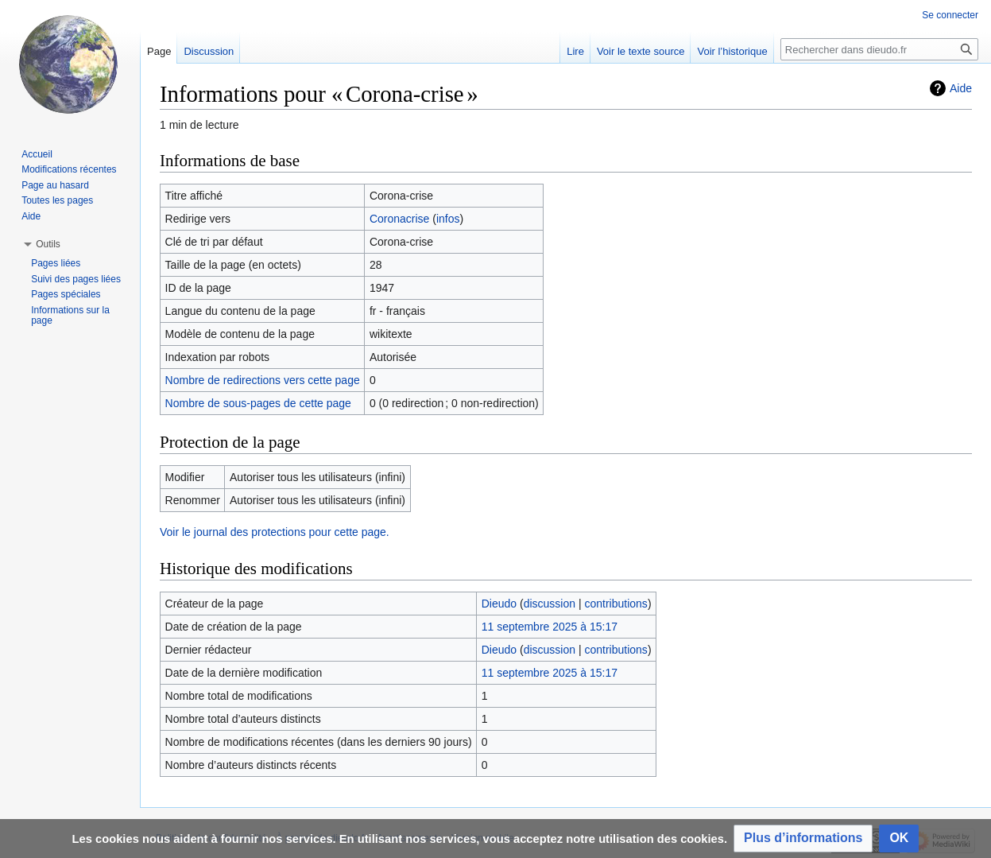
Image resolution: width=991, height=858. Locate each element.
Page (159, 51)
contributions (615, 603)
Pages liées (55, 263)
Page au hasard (55, 185)
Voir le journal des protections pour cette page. (274, 532)
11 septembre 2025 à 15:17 (549, 626)
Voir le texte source (641, 51)
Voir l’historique (732, 51)
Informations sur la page (70, 316)
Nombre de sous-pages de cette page (258, 403)
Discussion (209, 51)
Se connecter (950, 15)
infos (448, 218)
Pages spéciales (65, 294)
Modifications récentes (68, 169)
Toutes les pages (57, 200)
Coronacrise (399, 218)
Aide (961, 88)
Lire (575, 51)
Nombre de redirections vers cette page (262, 380)
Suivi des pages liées (76, 279)
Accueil (36, 154)
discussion (549, 603)
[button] (803, 838)
